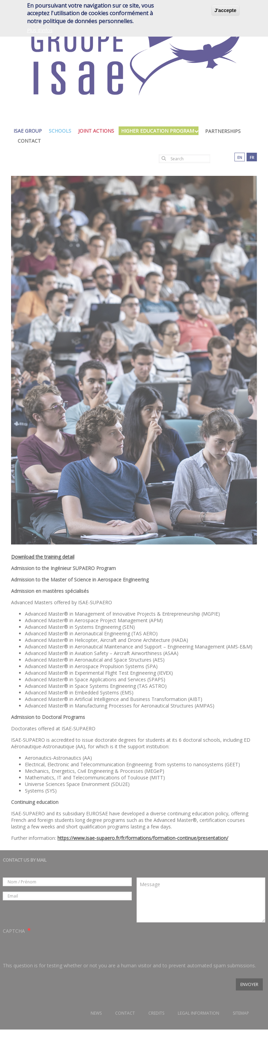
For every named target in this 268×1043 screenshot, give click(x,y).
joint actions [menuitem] (98, 130)
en (239, 157)
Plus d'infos (40, 29)
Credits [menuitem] (156, 1013)
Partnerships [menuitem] (223, 131)
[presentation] (55, 948)
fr (252, 157)
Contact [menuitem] (29, 141)
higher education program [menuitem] (159, 130)
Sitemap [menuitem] (241, 1013)
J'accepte (225, 9)
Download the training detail (42, 556)
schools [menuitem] (62, 130)
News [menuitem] (96, 1013)
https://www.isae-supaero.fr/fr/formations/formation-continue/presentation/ (142, 838)
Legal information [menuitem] (198, 1013)
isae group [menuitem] (29, 130)
